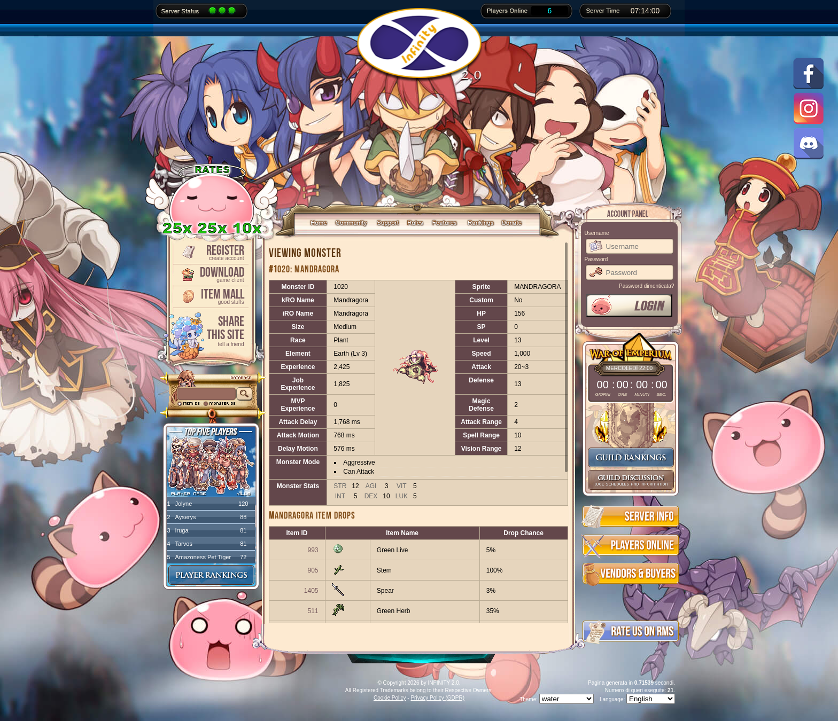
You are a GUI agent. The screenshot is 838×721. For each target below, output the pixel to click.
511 (312, 611)
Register (210, 251)
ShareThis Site (210, 330)
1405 (311, 590)
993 (312, 550)
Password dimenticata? (646, 286)
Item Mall (210, 295)
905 (312, 570)
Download (210, 273)
